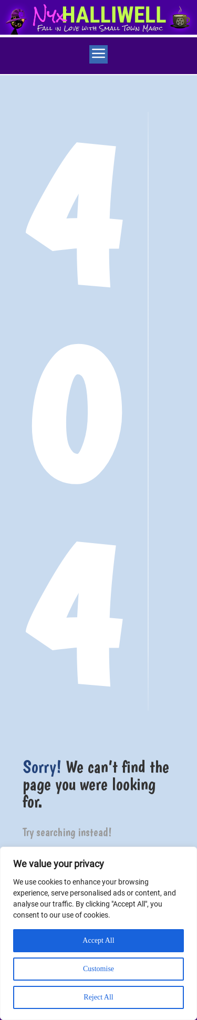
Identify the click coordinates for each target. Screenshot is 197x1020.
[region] (98, 933)
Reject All (98, 997)
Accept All (98, 940)
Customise (98, 969)
